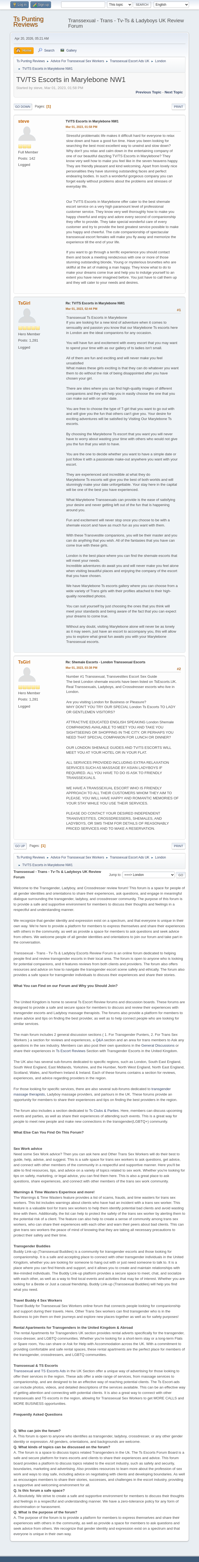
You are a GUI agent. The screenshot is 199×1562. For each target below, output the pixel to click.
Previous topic (149, 92)
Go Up (20, 846)
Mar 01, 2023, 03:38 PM (81, 667)
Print (178, 106)
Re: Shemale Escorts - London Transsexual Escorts (106, 662)
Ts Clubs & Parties (104, 1111)
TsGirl (24, 303)
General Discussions (158, 1045)
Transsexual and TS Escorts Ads (40, 1371)
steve (23, 121)
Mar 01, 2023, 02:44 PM (81, 308)
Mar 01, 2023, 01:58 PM (81, 126)
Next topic (174, 92)
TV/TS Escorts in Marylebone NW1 (92, 121)
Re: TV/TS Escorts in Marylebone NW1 (95, 303)
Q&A (99, 1040)
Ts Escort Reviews (71, 1051)
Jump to (115, 875)
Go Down (22, 106)
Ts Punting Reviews (28, 21)
